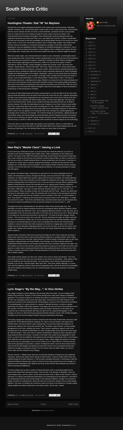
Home (43, 404)
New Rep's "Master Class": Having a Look (34, 147)
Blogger (73, 425)
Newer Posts (13, 404)
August (93, 85)
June (92, 91)
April (92, 98)
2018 (90, 52)
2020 (90, 45)
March (92, 117)
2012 (90, 128)
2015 (90, 62)
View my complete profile (106, 26)
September (94, 81)
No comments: (39, 133)
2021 (90, 42)
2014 (90, 65)
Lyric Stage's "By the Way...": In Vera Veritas (35, 289)
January (93, 124)
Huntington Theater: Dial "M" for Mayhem (34, 23)
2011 (90, 131)
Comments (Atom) (47, 410)
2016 (90, 59)
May (92, 94)
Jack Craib (103, 22)
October (93, 78)
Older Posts (73, 404)
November (94, 75)
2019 (90, 49)
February (94, 121)
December (94, 71)
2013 (90, 68)
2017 (90, 55)
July (92, 88)
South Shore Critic (27, 9)
